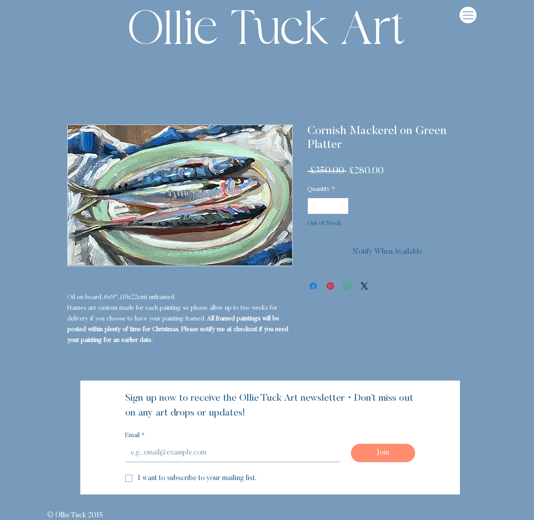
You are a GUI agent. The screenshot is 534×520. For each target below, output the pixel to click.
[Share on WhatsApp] (347, 286)
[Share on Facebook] (313, 286)
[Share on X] (364, 286)
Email (135, 436)
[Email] (230, 453)
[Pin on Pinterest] (330, 286)
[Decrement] (314, 206)
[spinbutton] (328, 206)
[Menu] (468, 15)
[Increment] (341, 206)
